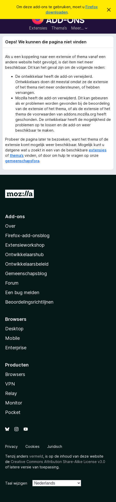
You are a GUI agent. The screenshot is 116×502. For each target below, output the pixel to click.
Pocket (13, 412)
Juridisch (54, 446)
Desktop (14, 328)
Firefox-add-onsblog (27, 235)
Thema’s (59, 28)
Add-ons (15, 216)
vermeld (36, 456)
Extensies (38, 28)
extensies (98, 150)
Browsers (15, 374)
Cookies (32, 446)
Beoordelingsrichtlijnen (29, 302)
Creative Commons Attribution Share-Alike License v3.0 (58, 461)
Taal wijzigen (16, 483)
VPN (10, 384)
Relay (11, 393)
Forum (11, 283)
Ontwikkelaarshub (24, 254)
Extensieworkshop (24, 245)
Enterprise (15, 347)
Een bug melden (22, 292)
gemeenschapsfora (22, 161)
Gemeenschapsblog (26, 273)
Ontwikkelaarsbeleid (27, 264)
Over (10, 226)
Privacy (11, 446)
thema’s (17, 155)
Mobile (12, 338)
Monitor (13, 403)
